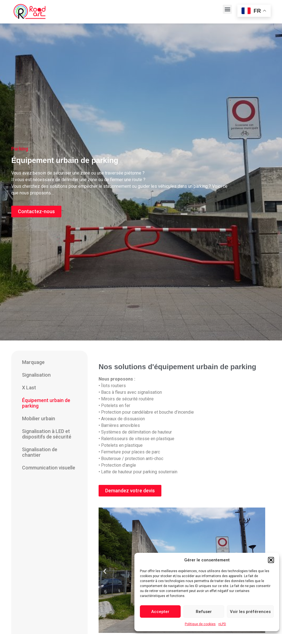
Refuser (204, 611)
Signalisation (36, 375)
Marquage (33, 362)
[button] (271, 560)
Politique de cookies (200, 624)
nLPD (222, 624)
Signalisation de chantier (39, 452)
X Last (29, 387)
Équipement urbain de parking (46, 403)
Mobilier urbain (38, 418)
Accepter (160, 611)
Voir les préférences (250, 611)
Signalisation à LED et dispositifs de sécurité (46, 434)
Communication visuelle (48, 468)
